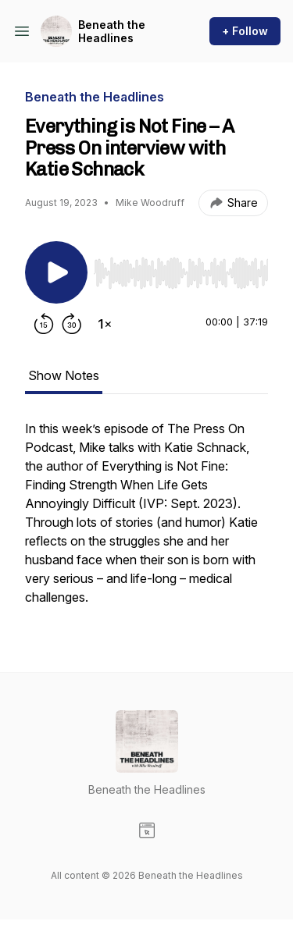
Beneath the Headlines (111, 31)
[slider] (181, 273)
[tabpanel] (146, 520)
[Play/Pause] (56, 272)
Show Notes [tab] (63, 375)
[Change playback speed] (104, 324)
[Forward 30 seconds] (72, 324)
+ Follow (245, 30)
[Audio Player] (181, 268)
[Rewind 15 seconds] (44, 324)
